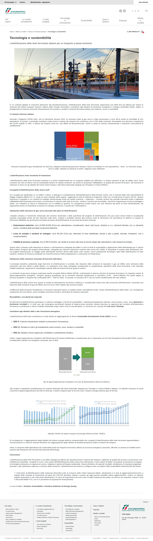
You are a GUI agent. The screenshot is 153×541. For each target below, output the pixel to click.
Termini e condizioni (37, 538)
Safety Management (71, 517)
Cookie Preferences (142, 538)
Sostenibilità (86, 20)
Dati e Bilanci (9, 515)
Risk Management (71, 519)
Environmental (70, 526)
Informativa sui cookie (127, 538)
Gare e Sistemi (105, 20)
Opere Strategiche (42, 526)
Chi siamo (8, 20)
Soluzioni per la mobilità (43, 513)
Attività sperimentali (71, 515)
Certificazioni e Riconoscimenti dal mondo (17, 521)
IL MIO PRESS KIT (135, 32)
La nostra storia (10, 511)
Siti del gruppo (9, 2)
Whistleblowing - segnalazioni (40, 2)
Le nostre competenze (26, 20)
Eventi (96, 518)
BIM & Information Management (74, 511)
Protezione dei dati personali (53, 538)
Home (11, 32)
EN (146, 11)
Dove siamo (97, 523)
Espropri (123, 20)
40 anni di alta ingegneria (13, 523)
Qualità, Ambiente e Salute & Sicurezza (48, 517)
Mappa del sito (113, 538)
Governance (9, 517)
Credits (104, 538)
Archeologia (69, 528)
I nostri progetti (45, 20)
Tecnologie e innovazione (65, 20)
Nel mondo (40, 528)
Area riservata (143, 2)
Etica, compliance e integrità (13, 519)
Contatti (96, 525)
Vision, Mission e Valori (12, 509)
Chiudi (145, 502)
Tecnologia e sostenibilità (57, 32)
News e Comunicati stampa (37, 32)
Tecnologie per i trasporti (72, 509)
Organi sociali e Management (14, 513)
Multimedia (97, 520)
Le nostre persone (42, 515)
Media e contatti (140, 20)
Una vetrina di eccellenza (44, 524)
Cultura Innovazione (71, 513)
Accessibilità (96, 538)
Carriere (22, 2)
